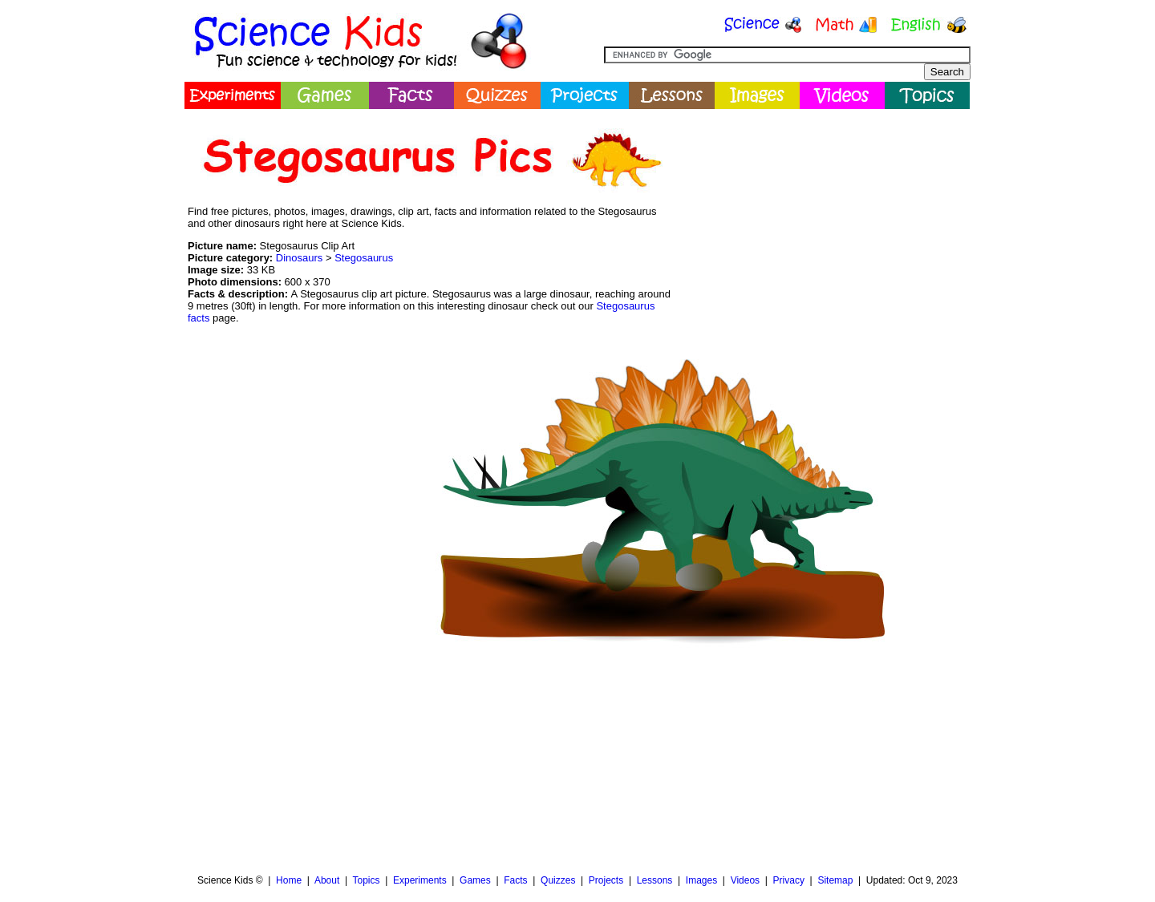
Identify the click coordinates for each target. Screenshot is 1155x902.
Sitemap (835, 880)
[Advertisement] (823, 228)
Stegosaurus (363, 258)
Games (475, 880)
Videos (745, 880)
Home (289, 880)
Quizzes (558, 880)
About (326, 880)
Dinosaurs (299, 258)
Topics (365, 880)
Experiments (420, 880)
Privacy (788, 880)
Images (701, 880)
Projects (606, 880)
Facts (515, 880)
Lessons (655, 880)
